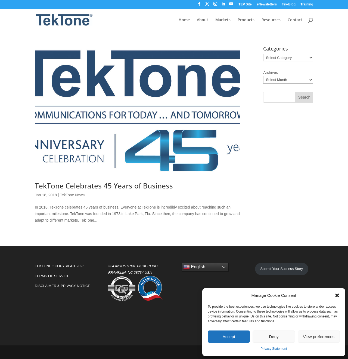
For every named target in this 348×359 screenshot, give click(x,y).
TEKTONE (43, 266)
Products (246, 20)
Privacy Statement (273, 349)
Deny (273, 336)
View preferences (319, 336)
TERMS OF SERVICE (52, 276)
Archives (270, 72)
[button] (337, 295)
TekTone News (72, 195)
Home (184, 20)
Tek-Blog (289, 4)
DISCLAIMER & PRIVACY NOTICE (62, 286)
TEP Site (244, 4)
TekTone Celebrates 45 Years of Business (104, 186)
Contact (295, 20)
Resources (271, 20)
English (194, 267)
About (202, 20)
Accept (229, 336)
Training (306, 4)
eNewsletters (267, 4)
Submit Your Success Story (281, 269)
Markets (223, 20)
